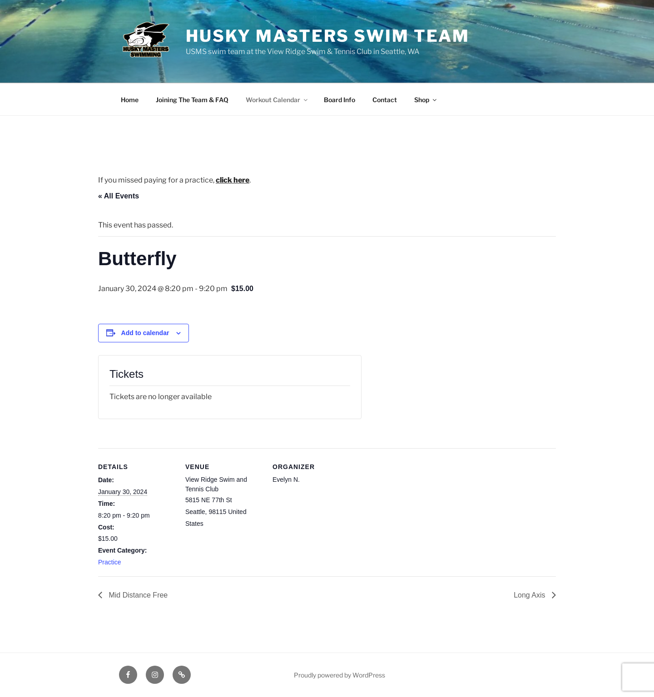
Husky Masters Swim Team (328, 36)
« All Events (118, 196)
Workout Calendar (277, 100)
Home (130, 100)
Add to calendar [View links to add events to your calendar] (145, 332)
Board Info (339, 100)
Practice (109, 562)
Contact (384, 100)
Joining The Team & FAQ (192, 100)
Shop (426, 100)
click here (232, 180)
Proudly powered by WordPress (339, 675)
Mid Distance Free (137, 595)
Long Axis (530, 595)
